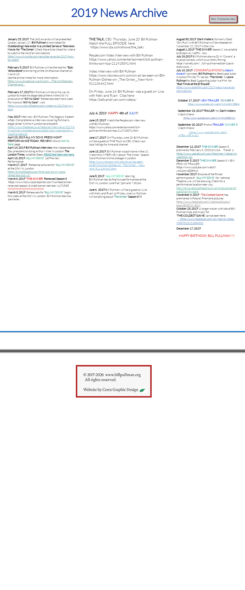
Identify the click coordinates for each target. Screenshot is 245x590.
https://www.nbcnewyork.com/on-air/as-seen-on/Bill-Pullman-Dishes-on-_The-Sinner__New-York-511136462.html (117, 165)
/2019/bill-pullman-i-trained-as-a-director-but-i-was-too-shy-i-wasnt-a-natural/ (41, 130)
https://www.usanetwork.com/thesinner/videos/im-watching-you (206, 155)
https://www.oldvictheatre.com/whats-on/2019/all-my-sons (40, 107)
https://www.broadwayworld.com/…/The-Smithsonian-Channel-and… (40, 82)
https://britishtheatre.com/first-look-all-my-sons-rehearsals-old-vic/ (37, 173)
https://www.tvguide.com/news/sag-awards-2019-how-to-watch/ (41, 58)
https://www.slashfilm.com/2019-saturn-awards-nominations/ (205, 88)
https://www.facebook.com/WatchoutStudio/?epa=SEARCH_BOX (203, 203)
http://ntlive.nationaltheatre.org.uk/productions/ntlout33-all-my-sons (206, 189)
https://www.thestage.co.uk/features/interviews (36, 127)
